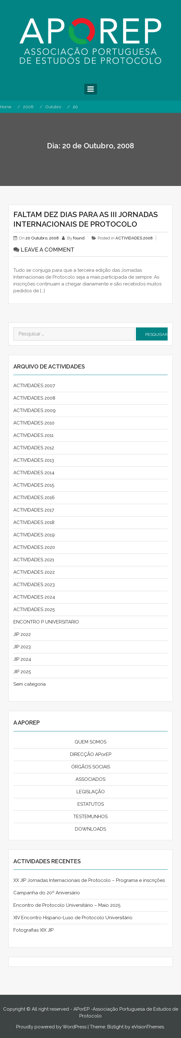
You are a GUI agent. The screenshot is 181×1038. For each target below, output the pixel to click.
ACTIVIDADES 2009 (34, 410)
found (79, 238)
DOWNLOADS (90, 829)
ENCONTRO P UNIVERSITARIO (46, 622)
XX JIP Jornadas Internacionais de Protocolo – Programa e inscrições (89, 880)
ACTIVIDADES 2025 (34, 609)
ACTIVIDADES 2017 (33, 510)
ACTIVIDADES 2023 (34, 584)
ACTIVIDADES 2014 (33, 472)
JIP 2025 (22, 671)
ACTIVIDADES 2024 (34, 597)
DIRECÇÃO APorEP (90, 754)
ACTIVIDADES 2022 (34, 572)
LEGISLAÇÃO (91, 792)
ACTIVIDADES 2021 (33, 560)
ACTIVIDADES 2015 (33, 485)
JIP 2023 (22, 647)
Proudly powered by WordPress (51, 1027)
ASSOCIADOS (90, 779)
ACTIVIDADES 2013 (33, 460)
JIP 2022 (22, 634)
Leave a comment (47, 249)
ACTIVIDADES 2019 (34, 535)
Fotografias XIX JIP (33, 930)
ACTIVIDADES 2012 (33, 448)
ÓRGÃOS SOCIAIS (90, 767)
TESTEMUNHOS (90, 816)
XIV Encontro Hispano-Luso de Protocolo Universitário (72, 917)
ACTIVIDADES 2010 (33, 423)
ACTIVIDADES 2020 (34, 547)
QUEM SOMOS (90, 742)
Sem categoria (29, 684)
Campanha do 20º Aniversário (46, 893)
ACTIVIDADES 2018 (33, 522)
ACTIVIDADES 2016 (34, 497)
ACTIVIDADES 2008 (134, 238)
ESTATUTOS (90, 804)
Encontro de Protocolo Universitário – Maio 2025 (66, 905)
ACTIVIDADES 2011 (33, 435)
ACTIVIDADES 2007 (34, 385)
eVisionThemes (148, 1027)
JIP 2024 (22, 659)
